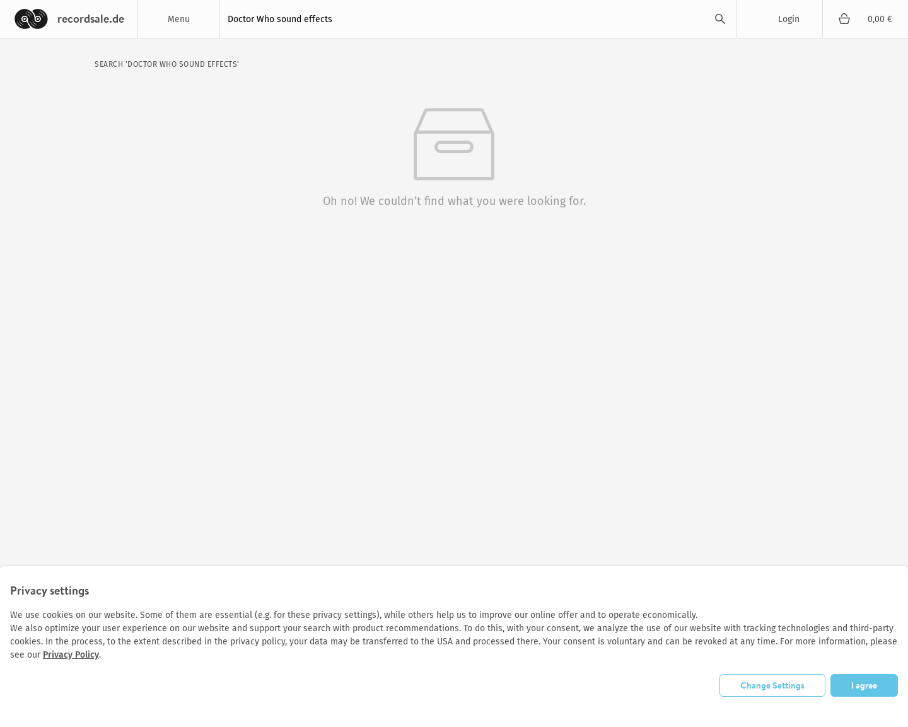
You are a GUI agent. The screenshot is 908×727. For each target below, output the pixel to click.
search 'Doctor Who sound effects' (167, 64)
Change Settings (772, 685)
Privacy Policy (71, 654)
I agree (864, 685)
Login (789, 19)
